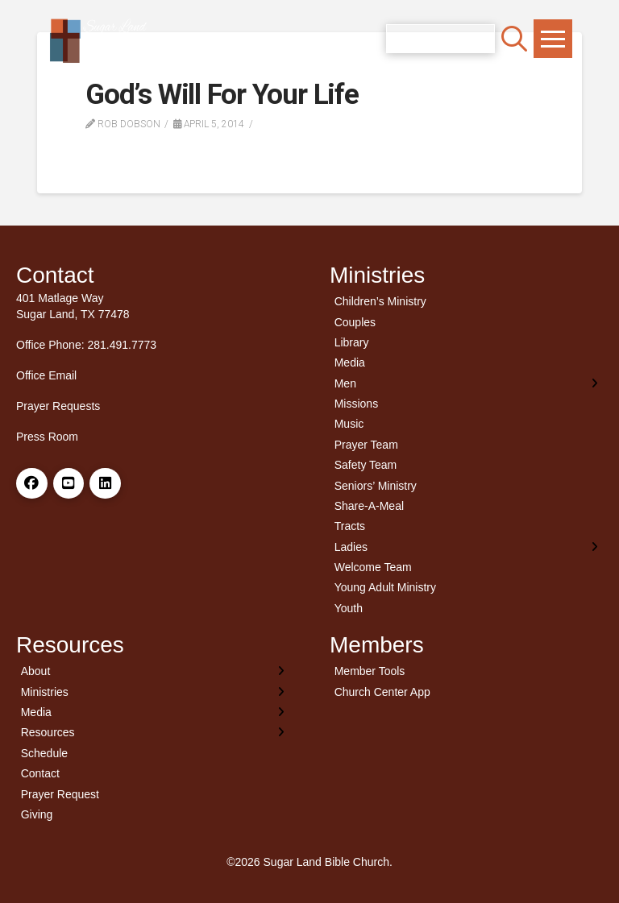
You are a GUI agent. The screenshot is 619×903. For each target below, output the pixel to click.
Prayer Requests (58, 406)
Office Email (46, 375)
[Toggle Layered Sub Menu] (466, 383)
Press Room (47, 436)
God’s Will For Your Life (222, 94)
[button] (514, 38)
